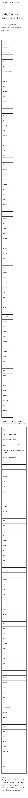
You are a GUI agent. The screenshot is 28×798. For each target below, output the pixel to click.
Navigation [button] (4, 2)
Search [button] (11, 2)
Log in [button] (17, 2)
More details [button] (6, 30)
